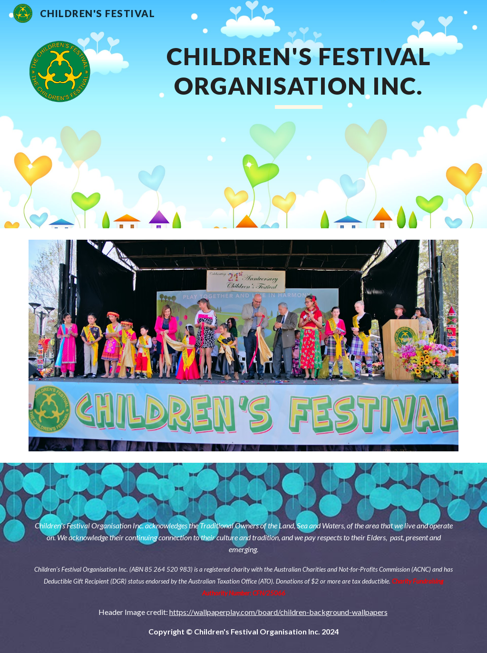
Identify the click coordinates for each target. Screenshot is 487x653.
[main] (299, 114)
